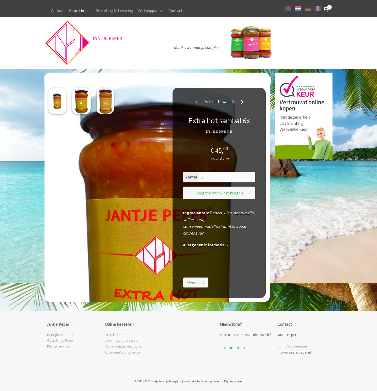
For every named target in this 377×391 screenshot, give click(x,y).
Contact (176, 10)
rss (180, 381)
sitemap (172, 381)
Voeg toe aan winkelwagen (219, 193)
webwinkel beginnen (196, 381)
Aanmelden (234, 347)
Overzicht (195, 282)
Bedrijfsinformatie (60, 334)
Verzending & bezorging (123, 346)
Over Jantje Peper (60, 340)
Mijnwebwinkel (233, 381)
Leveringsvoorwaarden (122, 340)
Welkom (58, 10)
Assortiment (80, 10)
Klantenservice (58, 346)
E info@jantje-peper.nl (294, 346)
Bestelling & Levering (114, 10)
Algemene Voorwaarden (123, 352)
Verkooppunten (150, 10)
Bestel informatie (117, 334)
